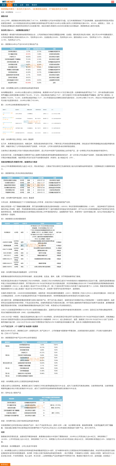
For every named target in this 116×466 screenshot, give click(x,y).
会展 (21, 5)
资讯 (9, 5)
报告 (27, 5)
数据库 (34, 5)
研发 (15, 5)
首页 (3, 5)
